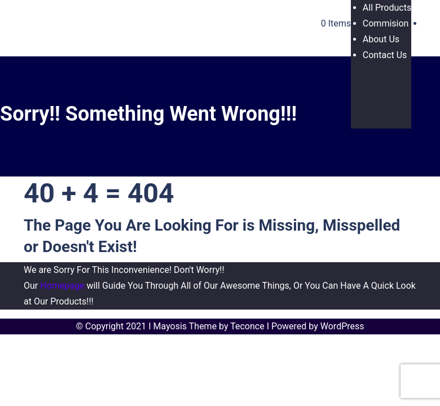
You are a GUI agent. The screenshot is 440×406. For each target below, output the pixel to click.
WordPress (342, 326)
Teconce (247, 326)
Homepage (62, 285)
